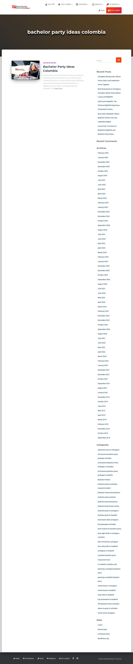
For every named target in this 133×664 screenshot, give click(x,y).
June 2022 (102, 343)
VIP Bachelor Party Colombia (108, 604)
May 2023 (101, 298)
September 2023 (104, 279)
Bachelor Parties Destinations (109, 492)
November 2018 (104, 429)
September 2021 (104, 383)
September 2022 (104, 329)
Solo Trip (50, 4)
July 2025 (101, 180)
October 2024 (103, 221)
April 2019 (101, 415)
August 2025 (102, 175)
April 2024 (101, 248)
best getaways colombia (107, 524)
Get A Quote (114, 10)
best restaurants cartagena (108, 542)
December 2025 (103, 162)
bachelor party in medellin (107, 515)
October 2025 (103, 171)
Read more (58, 88)
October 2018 (103, 433)
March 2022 (102, 356)
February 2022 (103, 361)
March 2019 (102, 420)
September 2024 (104, 225)
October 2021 (103, 379)
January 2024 (103, 261)
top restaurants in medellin (108, 599)
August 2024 (102, 230)
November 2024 (104, 216)
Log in (100, 625)
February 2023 (103, 311)
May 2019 (101, 411)
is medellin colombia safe (107, 564)
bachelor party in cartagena (108, 511)
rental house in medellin (107, 590)
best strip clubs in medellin (108, 546)
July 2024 (101, 234)
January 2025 (103, 207)
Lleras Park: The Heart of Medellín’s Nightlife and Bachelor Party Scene (107, 130)
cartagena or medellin (106, 551)
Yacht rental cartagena (106, 613)
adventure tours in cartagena (108, 450)
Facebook (73, 658)
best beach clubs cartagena (108, 520)
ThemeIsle (118, 659)
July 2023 (101, 288)
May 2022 (101, 347)
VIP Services (113, 4)
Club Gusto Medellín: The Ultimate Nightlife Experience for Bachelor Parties (109, 105)
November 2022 (104, 320)
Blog (101, 10)
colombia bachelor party (107, 555)
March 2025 (102, 198)
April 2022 (101, 352)
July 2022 (101, 338)
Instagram (77, 658)
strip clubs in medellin (106, 595)
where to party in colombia (107, 608)
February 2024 (103, 257)
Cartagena (82, 4)
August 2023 (102, 284)
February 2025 (103, 203)
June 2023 (102, 293)
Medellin (97, 4)
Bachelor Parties (49, 63)
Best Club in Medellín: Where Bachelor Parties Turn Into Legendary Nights (108, 118)
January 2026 (103, 157)
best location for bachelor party (109, 529)
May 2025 (101, 189)
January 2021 (103, 392)
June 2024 (102, 239)
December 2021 (103, 370)
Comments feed (104, 634)
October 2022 (103, 325)
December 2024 (103, 212)
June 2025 (102, 185)
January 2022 (103, 365)
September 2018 (104, 438)
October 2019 (103, 401)
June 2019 (102, 406)
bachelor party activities (107, 497)
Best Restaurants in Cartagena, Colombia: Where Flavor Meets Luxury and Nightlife (109, 93)
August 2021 (102, 388)
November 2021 (104, 374)
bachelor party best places (107, 502)
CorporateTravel (104, 560)
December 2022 (103, 316)
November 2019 (104, 397)
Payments (51, 658)
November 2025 (104, 166)
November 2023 (104, 270)
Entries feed (102, 629)
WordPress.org (103, 638)
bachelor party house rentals (108, 506)
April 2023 (101, 302)
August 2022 (102, 334)
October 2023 (103, 275)
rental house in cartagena (107, 586)
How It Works (65, 4)
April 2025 (101, 194)
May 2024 (101, 243)
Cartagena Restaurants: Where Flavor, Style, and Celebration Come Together (109, 80)
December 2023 (103, 266)
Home (16, 658)
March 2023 (102, 307)
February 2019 (103, 424)
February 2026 (103, 153)
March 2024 (102, 252)
